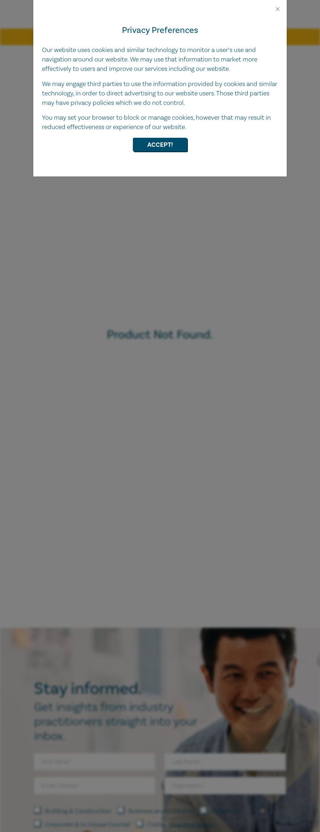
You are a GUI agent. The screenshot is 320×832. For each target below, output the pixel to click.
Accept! (160, 145)
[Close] (277, 9)
